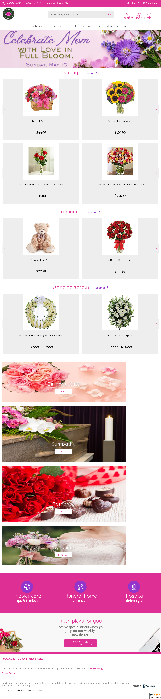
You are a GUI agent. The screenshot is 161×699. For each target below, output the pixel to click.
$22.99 (41, 269)
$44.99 (41, 130)
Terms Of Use (100, 696)
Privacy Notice (115, 696)
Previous (4, 107)
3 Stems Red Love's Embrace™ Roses (41, 182)
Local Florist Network (134, 696)
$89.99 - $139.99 (41, 345)
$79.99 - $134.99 (120, 345)
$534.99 (120, 194)
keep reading (95, 563)
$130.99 (120, 269)
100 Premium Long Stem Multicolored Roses (120, 182)
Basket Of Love (41, 119)
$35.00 (41, 194)
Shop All (90, 71)
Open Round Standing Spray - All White (41, 333)
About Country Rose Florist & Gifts (22, 553)
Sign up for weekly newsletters (80, 537)
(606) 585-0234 (14, 3)
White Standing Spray (120, 333)
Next (156, 107)
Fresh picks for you (80, 521)
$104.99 (120, 130)
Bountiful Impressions (120, 119)
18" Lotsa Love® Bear (41, 258)
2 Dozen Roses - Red (120, 258)
